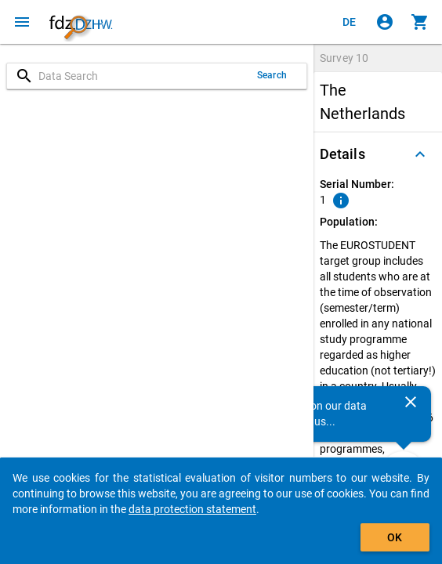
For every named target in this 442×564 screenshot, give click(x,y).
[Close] (410, 402)
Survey (344, 58)
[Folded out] (420, 154)
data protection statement (192, 509)
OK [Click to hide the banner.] (394, 537)
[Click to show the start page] (81, 22)
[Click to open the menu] (22, 22)
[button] (378, 154)
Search (272, 75)
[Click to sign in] (384, 22)
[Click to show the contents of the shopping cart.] (420, 22)
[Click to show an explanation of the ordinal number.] (341, 200)
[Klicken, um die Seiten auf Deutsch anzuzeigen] (349, 22)
